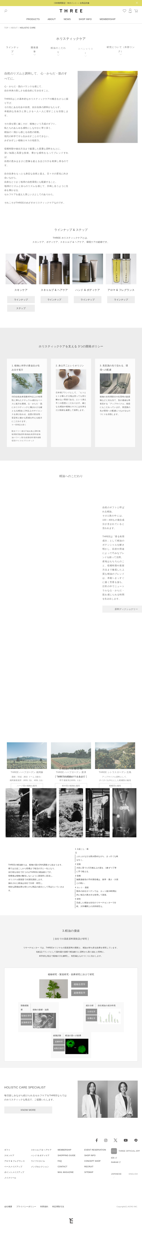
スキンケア (9, 1053)
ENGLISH (133, 1072)
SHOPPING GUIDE (67, 1053)
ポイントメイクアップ (14, 1070)
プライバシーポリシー (26, 1104)
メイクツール (10, 1075)
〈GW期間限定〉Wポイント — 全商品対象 (71, 3)
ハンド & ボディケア (40, 1053)
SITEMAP (88, 1070)
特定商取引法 (58, 1104)
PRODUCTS (33, 19)
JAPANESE (116, 1072)
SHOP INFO (85, 19)
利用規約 (44, 1104)
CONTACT (62, 1064)
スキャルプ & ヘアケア (41, 1047)
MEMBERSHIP (107, 19)
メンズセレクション (40, 1064)
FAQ (60, 1059)
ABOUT (52, 19)
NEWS (67, 19)
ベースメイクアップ (13, 1064)
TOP (6, 28)
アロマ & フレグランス (14, 1059)
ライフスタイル (38, 1059)
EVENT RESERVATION (95, 1047)
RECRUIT (88, 1064)
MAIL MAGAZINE (66, 1070)
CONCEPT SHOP (92, 1059)
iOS (113, 1055)
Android (114, 1060)
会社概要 (8, 1104)
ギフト (7, 1047)
